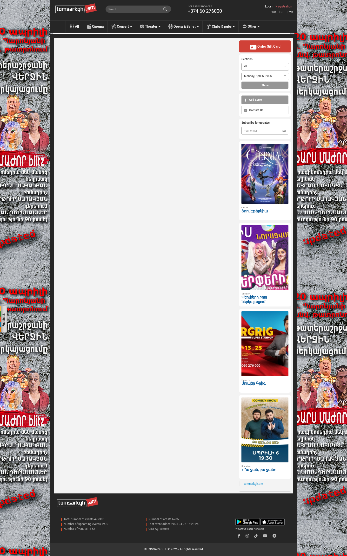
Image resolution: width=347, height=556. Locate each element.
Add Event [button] (253, 100)
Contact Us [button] (253, 110)
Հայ (273, 12)
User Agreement (158, 528)
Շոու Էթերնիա (254, 211)
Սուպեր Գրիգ (253, 383)
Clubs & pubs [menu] (223, 26)
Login (269, 6)
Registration (283, 6)
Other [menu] (254, 26)
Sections (247, 59)
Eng (281, 12)
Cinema (98, 26)
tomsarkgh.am (253, 484)
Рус (290, 12)
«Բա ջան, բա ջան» (258, 469)
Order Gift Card (264, 47)
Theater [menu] (152, 26)
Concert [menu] (124, 26)
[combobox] (265, 66)
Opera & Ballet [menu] (186, 26)
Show (265, 85)
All (77, 26)
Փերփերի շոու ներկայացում (254, 299)
